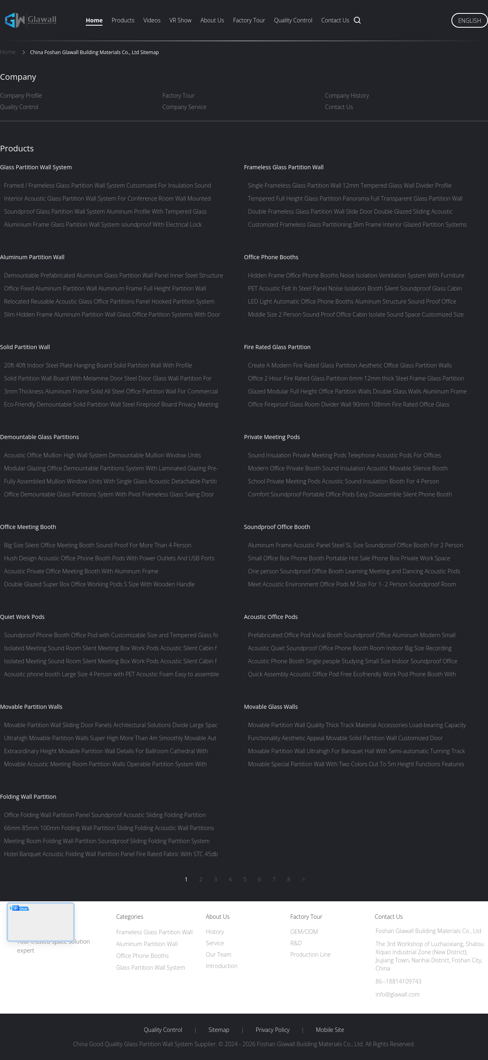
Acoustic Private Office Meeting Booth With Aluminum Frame (81, 571)
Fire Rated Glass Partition (277, 347)
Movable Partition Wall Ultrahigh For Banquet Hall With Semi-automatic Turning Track (356, 751)
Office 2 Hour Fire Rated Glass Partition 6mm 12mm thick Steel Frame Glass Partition (356, 378)
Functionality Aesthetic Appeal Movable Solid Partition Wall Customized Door (345, 738)
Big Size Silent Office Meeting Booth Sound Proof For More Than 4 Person (98, 545)
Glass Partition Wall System (36, 167)
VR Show (181, 20)
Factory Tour (249, 20)
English (469, 20)
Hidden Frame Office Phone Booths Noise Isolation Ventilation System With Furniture (356, 275)
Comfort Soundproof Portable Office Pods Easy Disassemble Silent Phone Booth (350, 494)
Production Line (310, 954)
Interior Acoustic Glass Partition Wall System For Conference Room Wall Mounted (107, 198)
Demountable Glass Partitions (39, 437)
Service (215, 943)
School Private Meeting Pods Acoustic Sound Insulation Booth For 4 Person (343, 481)
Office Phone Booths (271, 257)
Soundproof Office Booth (277, 527)
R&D (296, 943)
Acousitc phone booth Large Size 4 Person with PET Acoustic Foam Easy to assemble (111, 674)
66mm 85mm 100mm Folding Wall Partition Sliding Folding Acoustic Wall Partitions (109, 828)
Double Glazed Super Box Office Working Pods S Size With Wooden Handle (99, 584)
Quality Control (293, 20)
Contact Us (335, 20)
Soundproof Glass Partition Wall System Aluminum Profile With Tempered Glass (105, 211)
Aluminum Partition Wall (32, 257)
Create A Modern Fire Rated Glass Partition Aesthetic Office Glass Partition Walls (350, 365)
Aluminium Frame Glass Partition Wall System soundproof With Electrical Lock (103, 224)
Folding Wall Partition (28, 796)
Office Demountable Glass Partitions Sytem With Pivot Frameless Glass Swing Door (109, 494)
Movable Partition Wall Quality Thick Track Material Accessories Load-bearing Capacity (357, 725)
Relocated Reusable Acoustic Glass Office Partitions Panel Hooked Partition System (109, 301)
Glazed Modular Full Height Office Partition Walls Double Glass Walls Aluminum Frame (357, 391)
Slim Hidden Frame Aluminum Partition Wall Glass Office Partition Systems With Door (112, 314)
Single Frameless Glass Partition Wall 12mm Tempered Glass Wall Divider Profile (349, 185)
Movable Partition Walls (31, 706)
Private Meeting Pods (272, 437)
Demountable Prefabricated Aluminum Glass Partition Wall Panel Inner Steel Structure (113, 275)
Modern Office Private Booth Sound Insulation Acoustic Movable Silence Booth (348, 468)
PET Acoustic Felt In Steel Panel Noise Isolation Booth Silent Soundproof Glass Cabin (355, 288)
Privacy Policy (273, 1030)
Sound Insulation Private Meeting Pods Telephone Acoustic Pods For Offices (344, 455)
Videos (152, 20)
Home (94, 20)
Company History (347, 95)
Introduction (221, 966)
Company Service (185, 107)
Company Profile (21, 95)
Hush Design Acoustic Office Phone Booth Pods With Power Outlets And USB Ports (109, 558)
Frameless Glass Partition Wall (284, 167)
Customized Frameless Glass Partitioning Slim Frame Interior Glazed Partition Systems (357, 224)
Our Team (218, 954)
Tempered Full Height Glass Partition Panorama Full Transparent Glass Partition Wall (355, 198)
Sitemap (219, 1030)
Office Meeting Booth (28, 527)
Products (122, 20)
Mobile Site (330, 1030)
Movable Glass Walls (271, 706)
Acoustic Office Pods (271, 617)
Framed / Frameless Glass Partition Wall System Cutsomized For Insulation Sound (107, 185)
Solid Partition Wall (25, 347)
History (215, 931)
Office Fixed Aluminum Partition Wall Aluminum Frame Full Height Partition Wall (105, 288)
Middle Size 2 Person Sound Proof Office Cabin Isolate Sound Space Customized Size (356, 314)
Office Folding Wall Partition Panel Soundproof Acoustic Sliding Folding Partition (105, 815)
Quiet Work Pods (22, 617)
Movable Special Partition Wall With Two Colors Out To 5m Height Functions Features (356, 764)
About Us (212, 20)
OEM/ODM (304, 931)
